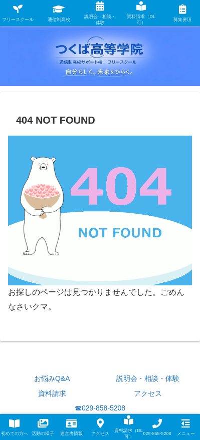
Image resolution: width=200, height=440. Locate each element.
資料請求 (52, 393)
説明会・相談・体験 (147, 378)
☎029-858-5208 (100, 408)
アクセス (148, 393)
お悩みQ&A (52, 378)
